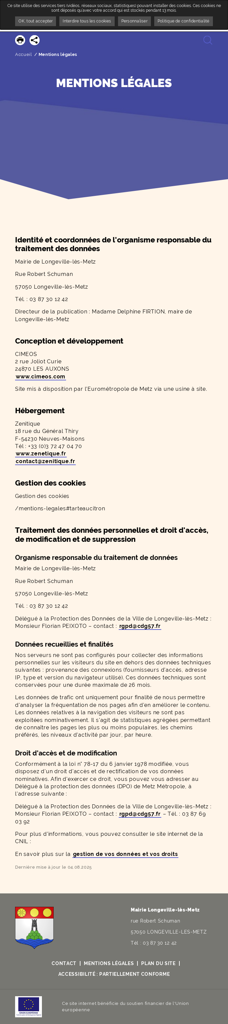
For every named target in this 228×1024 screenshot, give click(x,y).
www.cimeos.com (40, 376)
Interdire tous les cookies (87, 21)
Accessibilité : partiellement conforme (114, 974)
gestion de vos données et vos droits (125, 854)
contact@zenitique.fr (45, 461)
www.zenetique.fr (41, 453)
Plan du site (158, 963)
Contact (64, 963)
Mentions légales (109, 963)
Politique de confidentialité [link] (184, 21)
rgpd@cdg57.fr (140, 626)
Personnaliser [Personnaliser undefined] (134, 21)
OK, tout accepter (35, 21)
